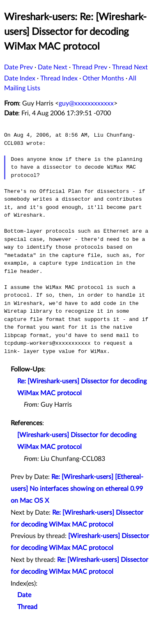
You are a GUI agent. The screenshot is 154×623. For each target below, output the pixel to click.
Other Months (103, 78)
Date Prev (18, 67)
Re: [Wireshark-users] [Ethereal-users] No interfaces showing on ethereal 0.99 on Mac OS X (77, 489)
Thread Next (130, 67)
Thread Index (59, 78)
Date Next (52, 67)
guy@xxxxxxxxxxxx (86, 103)
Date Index (19, 78)
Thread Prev (89, 67)
